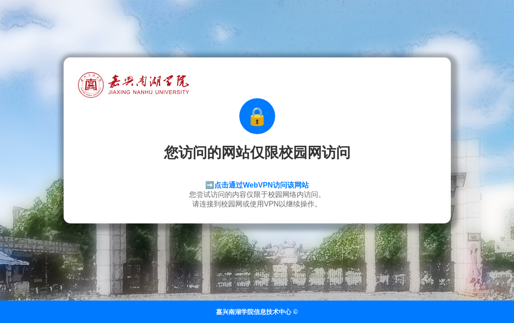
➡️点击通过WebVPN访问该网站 (256, 185)
